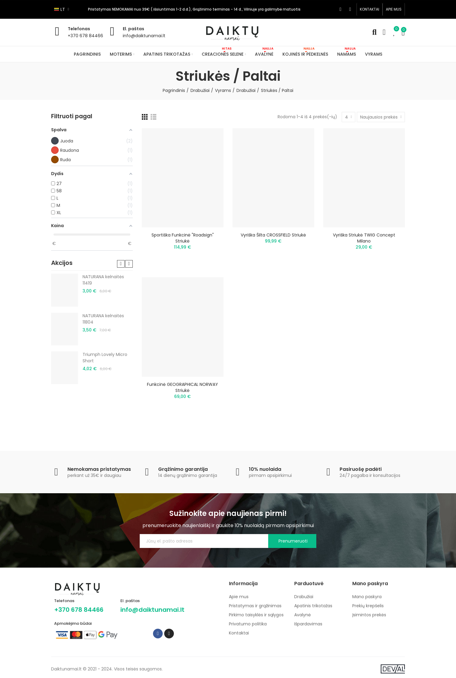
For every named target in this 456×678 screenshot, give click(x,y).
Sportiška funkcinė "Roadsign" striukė (182, 238)
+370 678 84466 (85, 36)
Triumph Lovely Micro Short (105, 357)
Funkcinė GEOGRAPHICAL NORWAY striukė (182, 387)
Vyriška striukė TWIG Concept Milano (364, 238)
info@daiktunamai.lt (144, 36)
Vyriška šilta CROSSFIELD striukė (273, 235)
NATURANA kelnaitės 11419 (103, 280)
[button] (370, 9)
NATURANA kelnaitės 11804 (103, 319)
